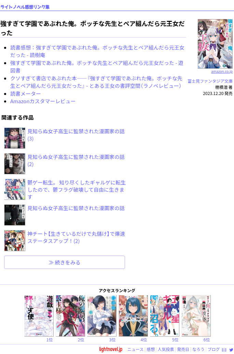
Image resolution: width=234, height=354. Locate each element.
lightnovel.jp (110, 349)
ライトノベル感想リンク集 (25, 7)
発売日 (183, 349)
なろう (198, 349)
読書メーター (25, 93)
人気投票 (166, 349)
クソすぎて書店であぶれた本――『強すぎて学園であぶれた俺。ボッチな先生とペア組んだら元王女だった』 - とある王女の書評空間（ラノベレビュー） (96, 82)
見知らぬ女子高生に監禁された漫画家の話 (76, 208)
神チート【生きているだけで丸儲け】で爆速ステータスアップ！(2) (76, 237)
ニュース (135, 349)
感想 (151, 349)
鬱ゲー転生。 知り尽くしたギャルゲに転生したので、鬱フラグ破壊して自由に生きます (76, 189)
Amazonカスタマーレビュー (43, 101)
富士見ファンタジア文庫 (210, 81)
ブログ (213, 349)
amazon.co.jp (215, 69)
